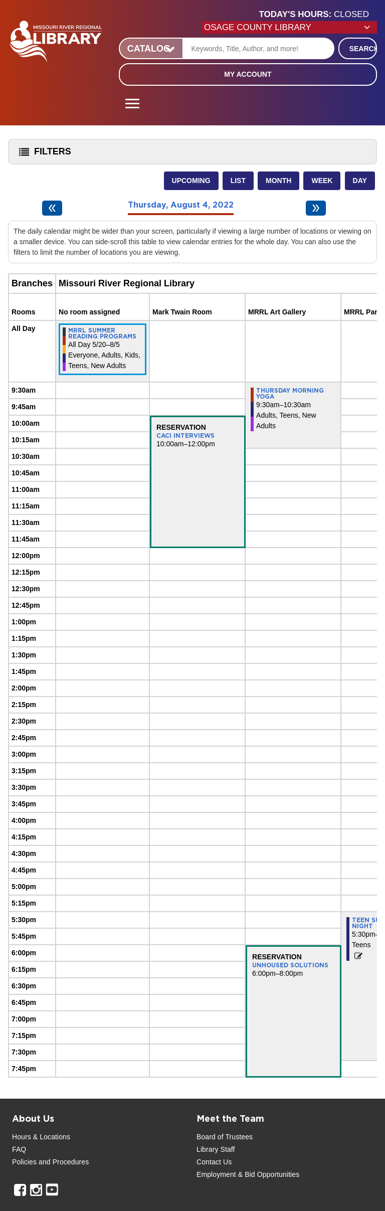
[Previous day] (52, 208)
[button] (318, 14)
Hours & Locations (41, 1137)
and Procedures (63, 1162)
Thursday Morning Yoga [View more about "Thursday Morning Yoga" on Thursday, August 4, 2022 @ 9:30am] (290, 394)
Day (360, 181)
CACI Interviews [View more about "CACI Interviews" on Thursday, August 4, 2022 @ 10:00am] (185, 436)
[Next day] (316, 208)
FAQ (19, 1149)
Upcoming (191, 181)
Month (278, 181)
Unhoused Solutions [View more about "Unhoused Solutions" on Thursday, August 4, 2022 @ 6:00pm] (290, 965)
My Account (247, 74)
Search (363, 49)
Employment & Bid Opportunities (248, 1174)
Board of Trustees (225, 1137)
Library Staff (216, 1149)
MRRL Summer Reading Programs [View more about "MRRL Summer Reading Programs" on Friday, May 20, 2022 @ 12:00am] (102, 333)
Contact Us (214, 1162)
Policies (24, 1162)
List (238, 181)
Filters (42, 154)
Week (321, 181)
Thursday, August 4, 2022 (181, 205)
